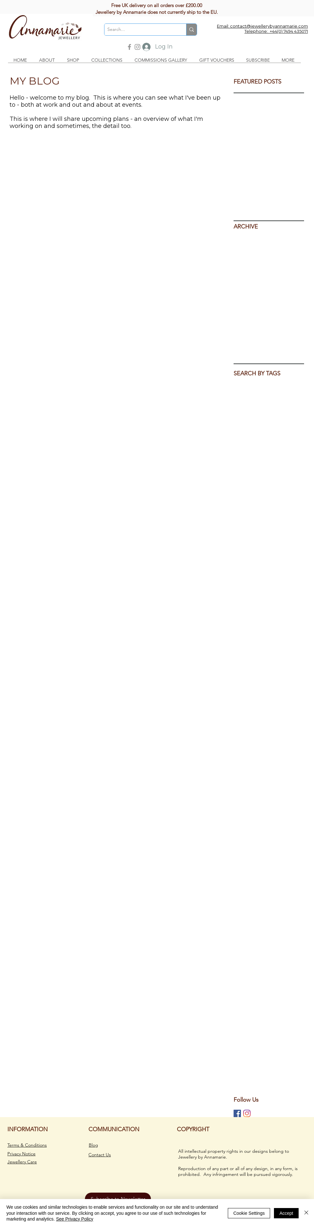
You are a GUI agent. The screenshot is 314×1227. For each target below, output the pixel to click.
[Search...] (140, 29)
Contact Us (99, 1155)
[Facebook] (129, 47)
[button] (48, 60)
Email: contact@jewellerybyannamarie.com (262, 26)
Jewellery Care (22, 1162)
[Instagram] (137, 47)
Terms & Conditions (27, 1145)
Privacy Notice (21, 1154)
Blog (93, 1145)
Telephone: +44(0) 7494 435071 (276, 31)
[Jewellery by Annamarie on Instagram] (247, 1113)
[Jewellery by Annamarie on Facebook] (237, 1113)
